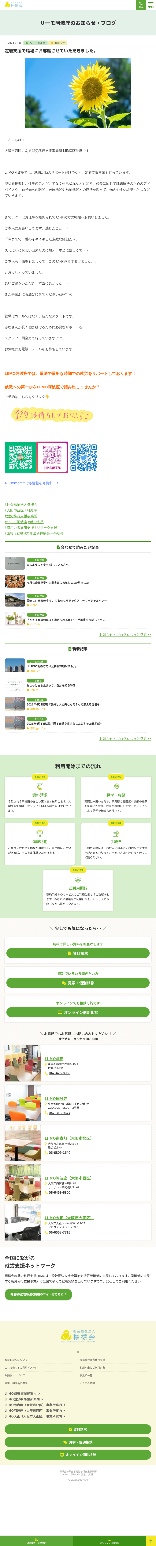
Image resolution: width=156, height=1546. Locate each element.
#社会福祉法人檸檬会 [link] (21, 504)
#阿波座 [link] (31, 510)
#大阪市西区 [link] (14, 510)
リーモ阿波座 (37, 43)
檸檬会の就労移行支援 (92, 1411)
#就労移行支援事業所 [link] (21, 515)
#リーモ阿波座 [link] (16, 521)
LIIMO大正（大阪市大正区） (79, 1264)
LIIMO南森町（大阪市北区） (79, 1163)
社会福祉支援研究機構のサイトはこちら (37, 1345)
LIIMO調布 (64, 1063)
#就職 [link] (18, 533)
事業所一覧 (86, 1426)
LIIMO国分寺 (66, 1113)
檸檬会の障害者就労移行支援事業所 (78, 1524)
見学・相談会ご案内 (16, 1434)
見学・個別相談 (78, 1493)
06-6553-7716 (70, 1278)
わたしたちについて (16, 1411)
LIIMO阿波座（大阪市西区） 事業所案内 (35, 1462)
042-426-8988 (70, 1078)
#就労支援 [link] (36, 521)
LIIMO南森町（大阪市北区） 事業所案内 (35, 1456)
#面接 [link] (9, 533)
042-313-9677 (70, 1128)
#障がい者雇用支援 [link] (19, 527)
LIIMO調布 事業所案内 (22, 1445)
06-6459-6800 (70, 1228)
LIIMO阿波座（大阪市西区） (79, 1213)
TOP (78, 1403)
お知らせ (60, 43)
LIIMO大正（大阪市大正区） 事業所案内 (35, 1467)
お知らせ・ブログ (15, 1426)
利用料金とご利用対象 (92, 1419)
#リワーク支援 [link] (46, 527)
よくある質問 (87, 1434)
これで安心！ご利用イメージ (21, 1419)
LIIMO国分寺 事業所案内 (24, 1450)
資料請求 (78, 1480)
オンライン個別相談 (78, 1506)
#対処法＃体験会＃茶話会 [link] (43, 533)
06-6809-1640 (70, 1178)
